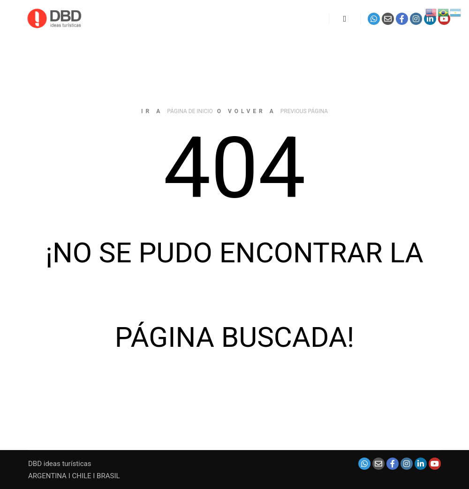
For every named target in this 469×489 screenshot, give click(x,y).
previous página (304, 111)
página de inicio (190, 111)
